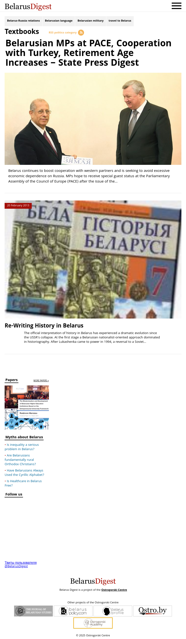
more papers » (41, 380)
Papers (11, 379)
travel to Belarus (120, 21)
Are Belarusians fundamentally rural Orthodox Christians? (20, 459)
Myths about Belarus (24, 437)
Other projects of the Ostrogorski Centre (92, 602)
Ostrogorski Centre (114, 589)
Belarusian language (59, 21)
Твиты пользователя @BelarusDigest (21, 564)
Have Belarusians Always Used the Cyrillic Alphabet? (24, 472)
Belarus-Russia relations (23, 21)
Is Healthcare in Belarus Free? (23, 483)
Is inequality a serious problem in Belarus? (22, 446)
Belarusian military (90, 21)
